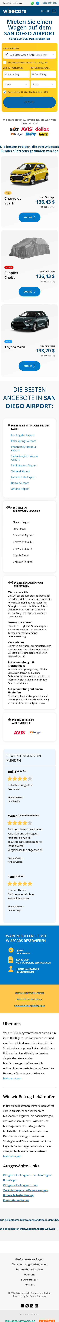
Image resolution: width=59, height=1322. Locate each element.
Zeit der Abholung (13, 67)
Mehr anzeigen (12, 1078)
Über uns (29, 1274)
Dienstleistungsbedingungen (29, 1264)
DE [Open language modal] (42, 11)
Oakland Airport (20, 471)
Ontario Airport (20, 489)
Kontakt (30, 1284)
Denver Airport (20, 483)
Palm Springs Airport (23, 441)
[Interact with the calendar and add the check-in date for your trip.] (16, 74)
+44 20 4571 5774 (49, 3)
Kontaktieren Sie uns (16, 1200)
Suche (29, 102)
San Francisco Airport (23, 465)
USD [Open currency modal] (48, 11)
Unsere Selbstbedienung (18, 1195)
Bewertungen (29, 1279)
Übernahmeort (11, 48)
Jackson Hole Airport (23, 477)
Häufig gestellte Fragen (29, 1259)
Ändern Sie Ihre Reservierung (29, 999)
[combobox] (5, 84)
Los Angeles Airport (22, 435)
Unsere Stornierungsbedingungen (29, 1005)
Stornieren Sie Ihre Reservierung (29, 992)
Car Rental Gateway (36, 1296)
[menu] (54, 11)
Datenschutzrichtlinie (29, 1269)
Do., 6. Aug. (41, 74)
